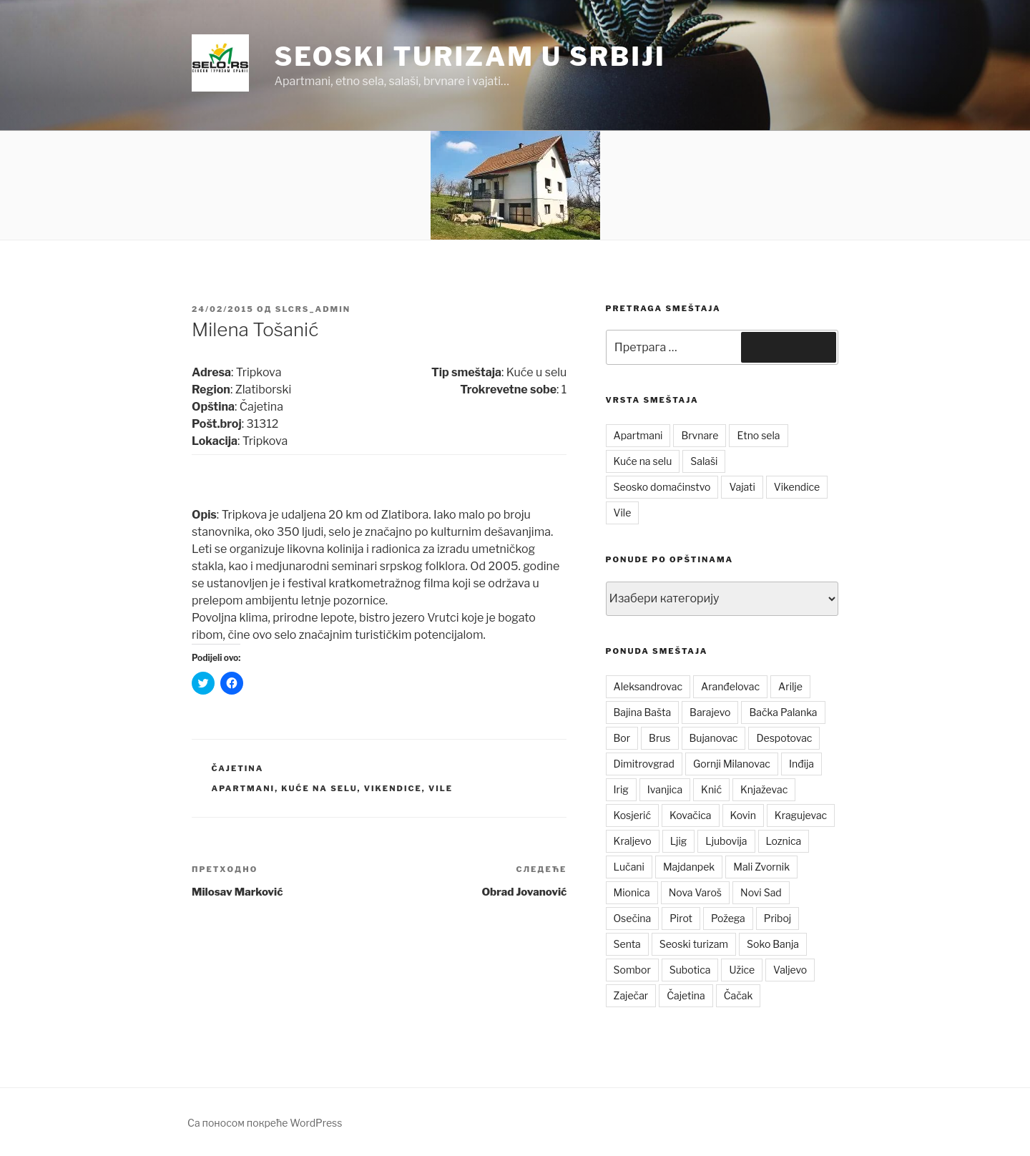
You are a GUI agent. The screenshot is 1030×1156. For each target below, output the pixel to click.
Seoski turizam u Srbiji (469, 56)
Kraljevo (633, 841)
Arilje (790, 686)
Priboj (778, 918)
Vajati (742, 487)
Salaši (703, 461)
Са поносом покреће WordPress (264, 1123)
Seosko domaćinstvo (662, 487)
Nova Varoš (695, 892)
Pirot (681, 918)
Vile (440, 788)
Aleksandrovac (648, 686)
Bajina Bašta (643, 712)
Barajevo (710, 712)
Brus (659, 738)
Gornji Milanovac (731, 764)
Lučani (629, 867)
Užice (742, 970)
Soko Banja (773, 944)
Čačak (738, 995)
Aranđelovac (730, 686)
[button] (220, 63)
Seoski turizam (693, 944)
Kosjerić (632, 815)
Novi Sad (761, 892)
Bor (622, 738)
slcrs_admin (312, 309)
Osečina (633, 918)
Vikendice (393, 788)
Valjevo (790, 970)
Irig (621, 789)
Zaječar (631, 995)
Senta (627, 944)
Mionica (632, 892)
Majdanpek (689, 867)
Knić (711, 789)
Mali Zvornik (761, 867)
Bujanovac (714, 738)
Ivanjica (664, 789)
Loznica (784, 841)
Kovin (743, 815)
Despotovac (784, 738)
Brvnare (699, 435)
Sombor (632, 970)
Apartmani (243, 788)
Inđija (801, 764)
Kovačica (691, 815)
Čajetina (238, 768)
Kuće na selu (319, 788)
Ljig (678, 841)
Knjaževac (764, 789)
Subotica (690, 970)
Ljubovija (726, 841)
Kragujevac (801, 815)
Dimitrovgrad (644, 764)
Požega (728, 918)
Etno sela (758, 435)
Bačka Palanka (783, 712)
